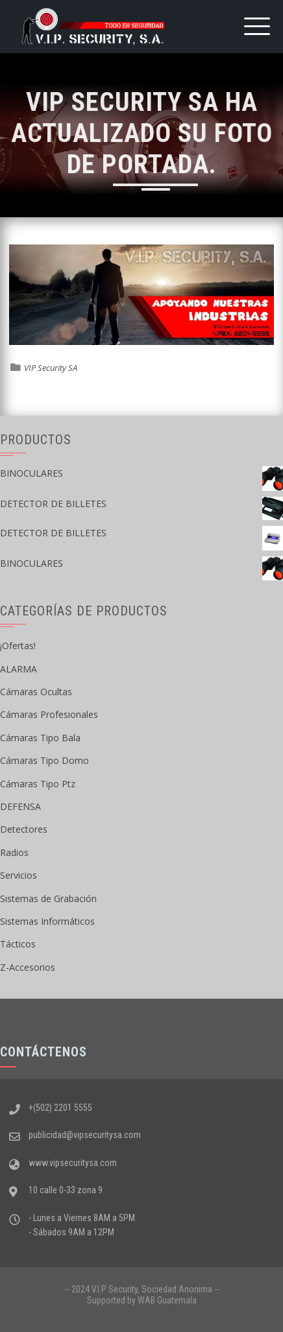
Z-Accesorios (27, 967)
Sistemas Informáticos (47, 921)
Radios (14, 852)
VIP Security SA (50, 368)
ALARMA (18, 669)
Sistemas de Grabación (48, 898)
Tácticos (18, 944)
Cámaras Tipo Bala (40, 737)
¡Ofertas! (18, 645)
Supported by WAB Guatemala (142, 1300)
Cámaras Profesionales (49, 714)
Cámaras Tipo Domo (44, 760)
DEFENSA (20, 806)
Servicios (18, 875)
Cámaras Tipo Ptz (37, 784)
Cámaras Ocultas (36, 691)
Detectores (23, 829)
